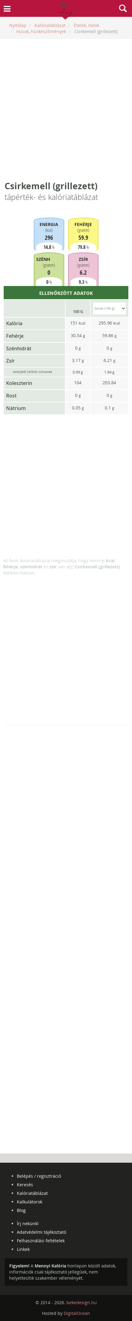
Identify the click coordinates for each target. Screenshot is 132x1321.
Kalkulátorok (29, 1202)
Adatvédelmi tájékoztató (41, 1232)
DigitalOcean (77, 1313)
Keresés (25, 1184)
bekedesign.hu (81, 1302)
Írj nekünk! (28, 1223)
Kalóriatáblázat (32, 1193)
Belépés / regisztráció (39, 1176)
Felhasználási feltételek (41, 1241)
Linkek (23, 1249)
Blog (21, 1210)
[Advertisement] (66, 109)
